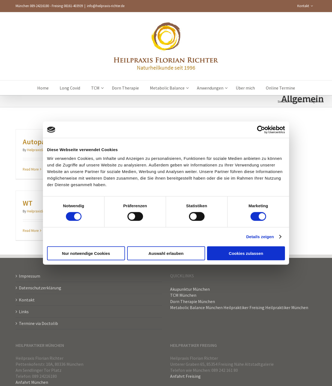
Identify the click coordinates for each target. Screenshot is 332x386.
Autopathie (40, 141)
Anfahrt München (32, 382)
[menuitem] (305, 6)
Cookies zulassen (246, 253)
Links (24, 311)
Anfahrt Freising (185, 376)
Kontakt (27, 300)
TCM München (183, 295)
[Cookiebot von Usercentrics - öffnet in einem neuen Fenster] (261, 130)
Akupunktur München (190, 289)
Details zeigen (260, 236)
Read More (31, 169)
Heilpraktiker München (286, 307)
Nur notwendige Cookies (86, 253)
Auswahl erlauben (166, 253)
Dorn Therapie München (192, 301)
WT (28, 203)
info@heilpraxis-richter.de (105, 6)
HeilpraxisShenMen (40, 150)
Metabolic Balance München (196, 307)
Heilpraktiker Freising (243, 307)
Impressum (29, 276)
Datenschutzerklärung (40, 287)
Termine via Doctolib (38, 323)
